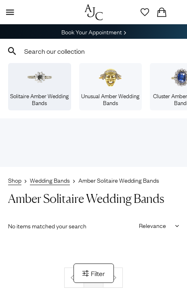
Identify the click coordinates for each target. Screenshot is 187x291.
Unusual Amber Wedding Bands (110, 87)
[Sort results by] (156, 225)
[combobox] (93, 51)
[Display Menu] (8, 12)
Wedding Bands (50, 179)
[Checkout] (161, 12)
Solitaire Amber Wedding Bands (39, 87)
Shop (14, 179)
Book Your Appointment (93, 31)
